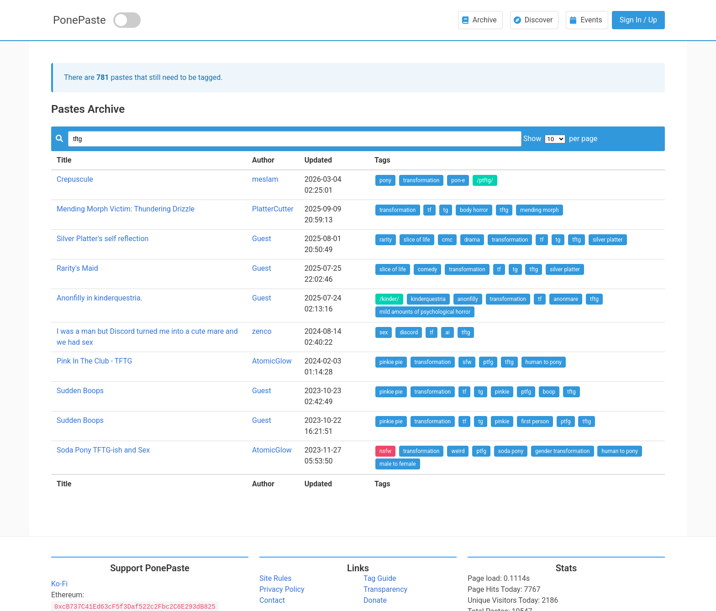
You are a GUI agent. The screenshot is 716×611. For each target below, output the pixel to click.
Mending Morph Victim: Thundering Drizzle (126, 209)
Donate (375, 600)
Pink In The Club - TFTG (94, 361)
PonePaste (79, 20)
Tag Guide (379, 578)
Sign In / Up (638, 20)
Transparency (385, 589)
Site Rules (275, 578)
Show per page (560, 138)
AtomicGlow (272, 361)
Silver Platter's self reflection (102, 238)
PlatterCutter (273, 209)
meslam (265, 179)
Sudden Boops (80, 390)
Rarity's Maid (77, 268)
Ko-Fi (59, 583)
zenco (262, 331)
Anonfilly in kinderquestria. (99, 298)
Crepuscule (75, 179)
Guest (261, 238)
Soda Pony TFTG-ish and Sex (103, 450)
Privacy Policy (282, 589)
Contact (272, 600)
